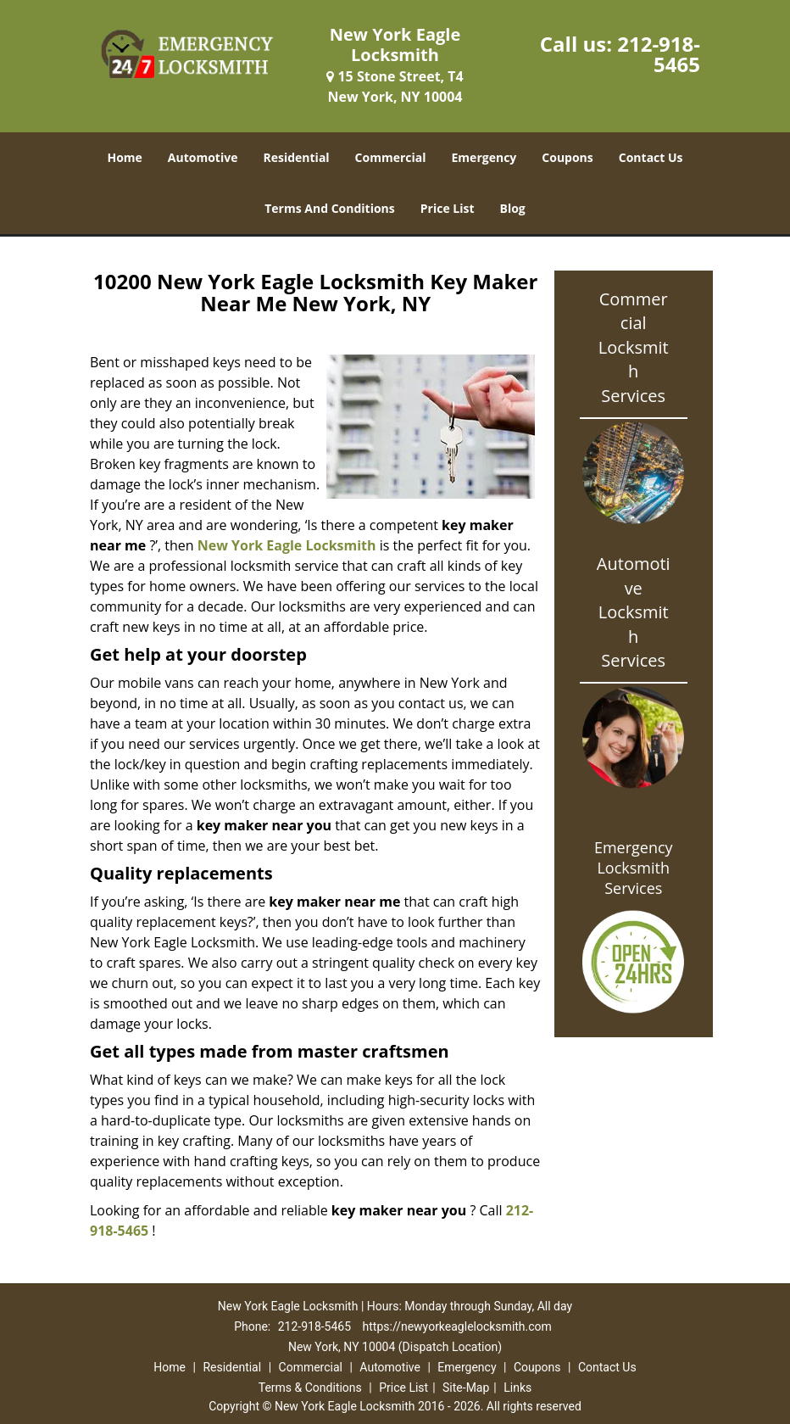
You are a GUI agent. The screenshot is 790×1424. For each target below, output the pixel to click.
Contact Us (651, 157)
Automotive (203, 157)
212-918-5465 (658, 54)
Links (517, 1387)
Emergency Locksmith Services (633, 867)
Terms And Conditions (329, 208)
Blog (513, 208)
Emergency (484, 157)
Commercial (390, 157)
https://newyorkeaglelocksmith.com (457, 1326)
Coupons (567, 157)
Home (124, 157)
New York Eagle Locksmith (287, 545)
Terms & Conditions (310, 1387)
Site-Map (465, 1387)
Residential (296, 157)
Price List (447, 208)
